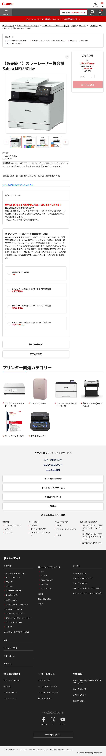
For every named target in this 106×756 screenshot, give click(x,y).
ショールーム (9, 655)
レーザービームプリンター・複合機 (55, 25)
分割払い (84, 40)
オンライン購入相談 (38, 529)
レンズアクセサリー (13, 595)
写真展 (58, 525)
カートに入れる (88, 84)
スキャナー (10, 627)
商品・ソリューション (12, 680)
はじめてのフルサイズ (13, 525)
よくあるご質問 (53, 469)
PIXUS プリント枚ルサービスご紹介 (86, 588)
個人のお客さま (8, 25)
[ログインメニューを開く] (95, 4)
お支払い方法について (53, 464)
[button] (65, 142)
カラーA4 (82, 25)
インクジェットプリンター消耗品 (16, 632)
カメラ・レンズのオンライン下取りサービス (49, 40)
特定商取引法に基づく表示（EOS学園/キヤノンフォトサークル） (92, 536)
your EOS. (8, 532)
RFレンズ (73, 40)
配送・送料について (53, 459)
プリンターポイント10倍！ (17, 40)
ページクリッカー (47, 589)
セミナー (59, 535)
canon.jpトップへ (53, 734)
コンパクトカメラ (10, 600)
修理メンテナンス (45, 698)
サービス (76, 565)
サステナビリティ (79, 695)
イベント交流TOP (61, 522)
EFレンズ (9, 586)
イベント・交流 (10, 648)
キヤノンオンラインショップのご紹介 (87, 593)
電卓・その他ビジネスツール (49, 567)
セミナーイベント (10, 698)
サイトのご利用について (38, 749)
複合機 (74, 25)
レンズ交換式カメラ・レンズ (15, 573)
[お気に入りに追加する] (67, 57)
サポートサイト (46, 674)
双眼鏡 (40, 594)
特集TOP (5, 522)
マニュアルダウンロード (47, 686)
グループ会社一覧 (79, 689)
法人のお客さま (12, 674)
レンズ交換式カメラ (13, 577)
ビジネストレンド (10, 692)
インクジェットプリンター (15, 613)
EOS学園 (33, 525)
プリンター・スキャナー (13, 609)
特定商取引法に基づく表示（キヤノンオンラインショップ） (92, 528)
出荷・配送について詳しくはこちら (17, 184)
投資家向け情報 (78, 701)
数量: (82, 76)
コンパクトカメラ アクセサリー (17, 604)
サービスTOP (33, 522)
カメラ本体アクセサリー (14, 590)
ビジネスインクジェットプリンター (18, 618)
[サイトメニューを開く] (102, 4)
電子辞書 (44, 575)
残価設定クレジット (53, 496)
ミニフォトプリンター (14, 622)
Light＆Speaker (44, 599)
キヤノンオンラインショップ (28, 25)
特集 (5, 640)
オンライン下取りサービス (53, 487)
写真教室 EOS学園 (79, 573)
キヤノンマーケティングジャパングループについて (87, 681)
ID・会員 (7, 663)
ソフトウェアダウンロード (48, 692)
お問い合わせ (9, 749)
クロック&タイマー (47, 580)
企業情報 (77, 674)
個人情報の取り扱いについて (61, 749)
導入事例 (7, 686)
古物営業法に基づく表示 (91, 543)
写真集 (40, 604)
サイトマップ (22, 749)
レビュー (8, 529)
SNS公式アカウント (53, 712)
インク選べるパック (14, 43)
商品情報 (7, 565)
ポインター (44, 584)
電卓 (42, 571)
